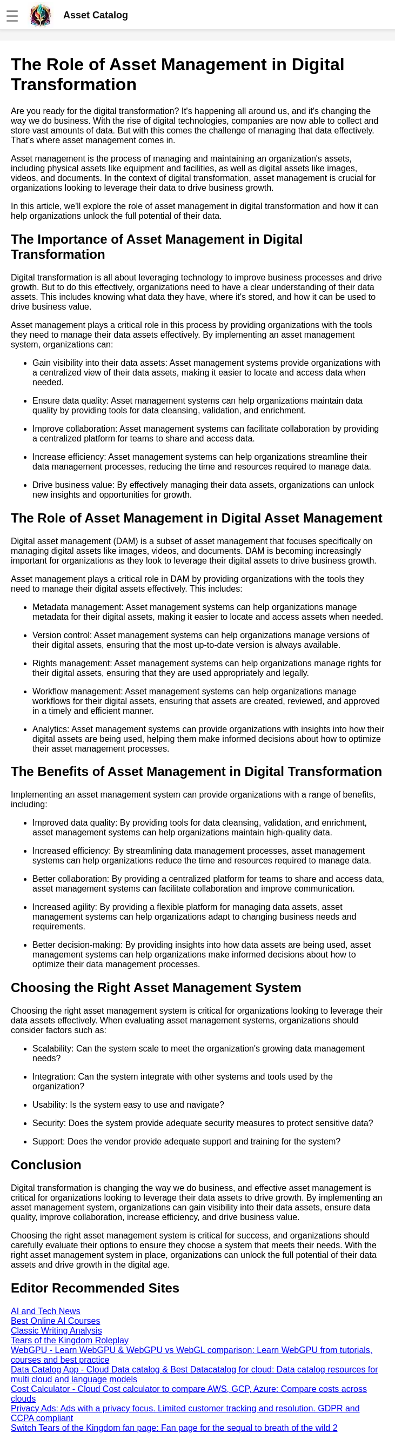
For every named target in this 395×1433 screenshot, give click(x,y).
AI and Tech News (46, 1311)
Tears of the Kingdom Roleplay (70, 1340)
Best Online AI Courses (55, 1320)
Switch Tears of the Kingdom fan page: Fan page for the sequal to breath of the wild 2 (174, 1427)
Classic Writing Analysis (56, 1330)
